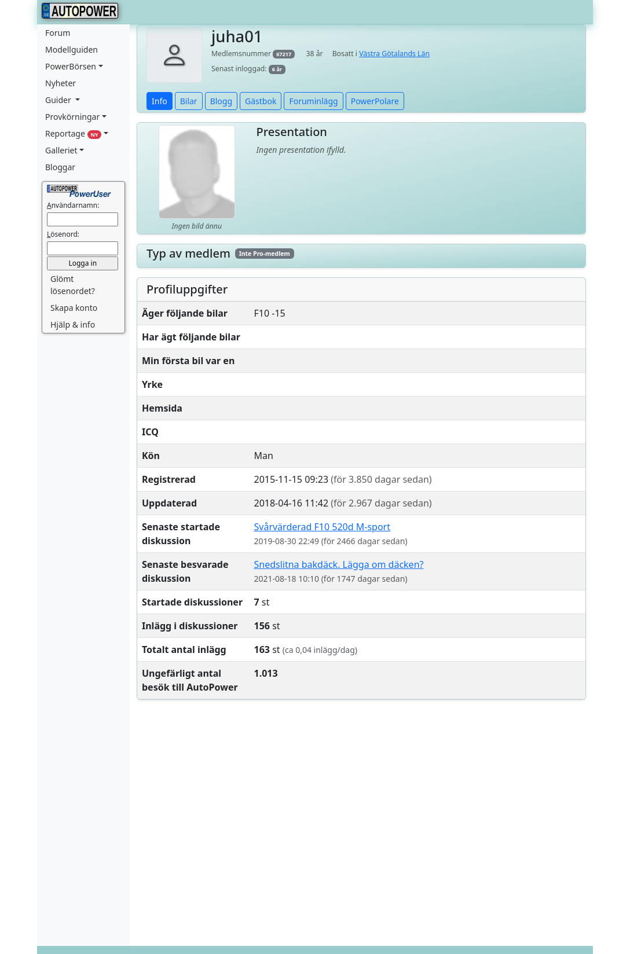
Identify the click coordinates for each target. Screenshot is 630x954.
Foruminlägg (313, 101)
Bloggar (60, 167)
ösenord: (63, 234)
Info (159, 101)
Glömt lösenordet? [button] (72, 284)
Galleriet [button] (61, 150)
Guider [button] (59, 99)
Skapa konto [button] (73, 307)
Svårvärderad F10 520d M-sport (322, 526)
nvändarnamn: (73, 205)
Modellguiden (71, 49)
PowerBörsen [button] (70, 66)
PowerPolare (375, 101)
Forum (57, 32)
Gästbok (260, 101)
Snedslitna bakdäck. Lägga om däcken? (339, 564)
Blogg (221, 101)
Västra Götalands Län (394, 53)
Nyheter (60, 83)
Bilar (188, 101)
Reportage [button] (73, 133)
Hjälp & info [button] (72, 324)
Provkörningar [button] (72, 116)
